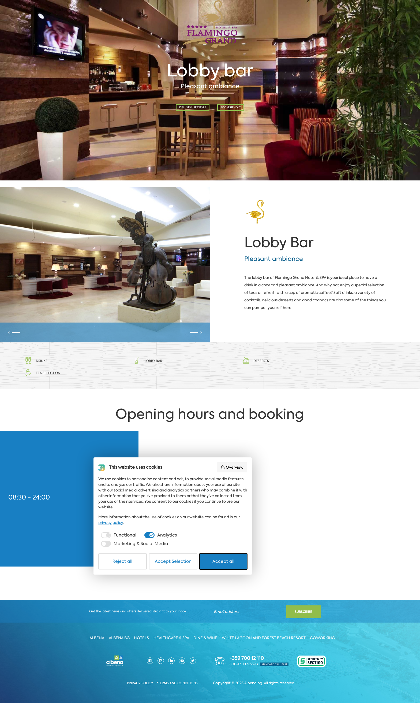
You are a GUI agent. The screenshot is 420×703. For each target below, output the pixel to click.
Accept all (272, 685)
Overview (286, 610)
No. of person (238, 118)
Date (27, 118)
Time (133, 118)
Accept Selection (210, 685)
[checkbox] (139, 667)
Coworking (325, 637)
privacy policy (273, 655)
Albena (94, 637)
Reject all (149, 685)
